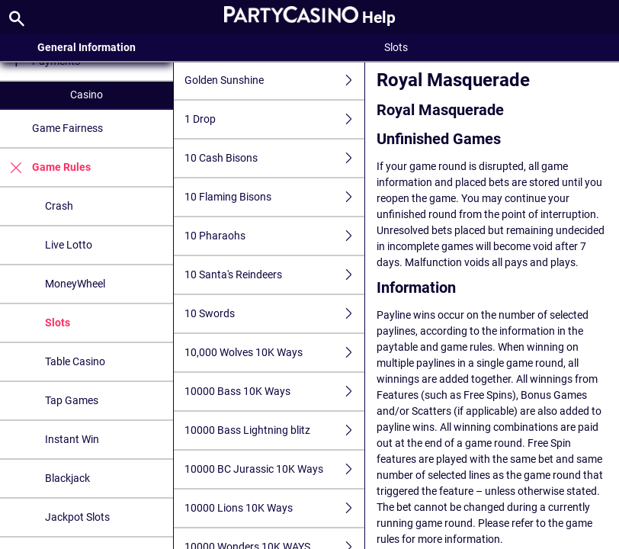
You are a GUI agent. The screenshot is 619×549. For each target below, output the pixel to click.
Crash (59, 206)
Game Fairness (67, 128)
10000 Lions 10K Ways (274, 508)
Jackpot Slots (77, 517)
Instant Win (72, 439)
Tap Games (71, 400)
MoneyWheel (75, 284)
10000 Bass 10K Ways (274, 391)
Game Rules (45, 167)
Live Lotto (68, 245)
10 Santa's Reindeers (274, 275)
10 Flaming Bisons (274, 197)
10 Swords (274, 313)
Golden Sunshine (274, 80)
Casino (86, 94)
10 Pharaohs (274, 236)
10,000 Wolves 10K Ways (274, 352)
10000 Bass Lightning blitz (274, 430)
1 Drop (274, 119)
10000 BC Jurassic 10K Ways (274, 469)
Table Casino (75, 361)
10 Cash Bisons (274, 158)
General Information (86, 47)
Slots (57, 322)
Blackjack (67, 478)
